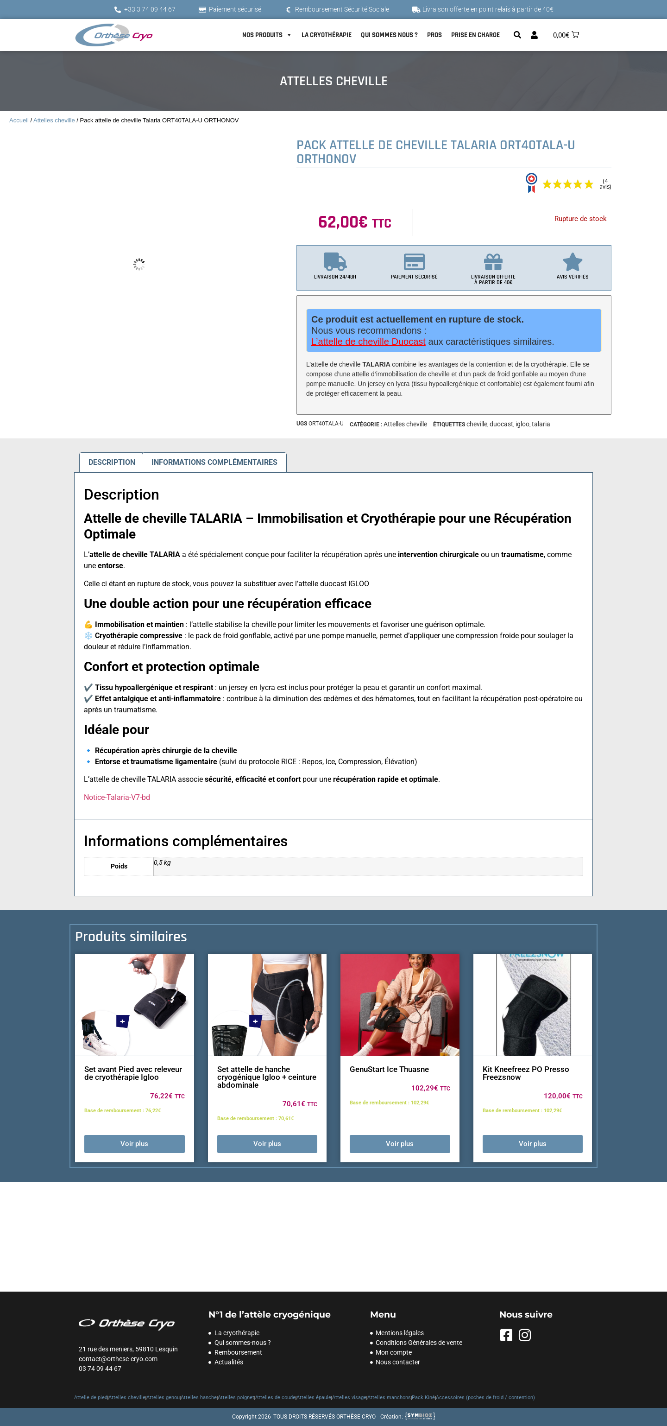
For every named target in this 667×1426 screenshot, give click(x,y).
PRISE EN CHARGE (475, 35)
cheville (476, 424)
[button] (517, 34)
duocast (501, 424)
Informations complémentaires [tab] (214, 462)
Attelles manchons (389, 1397)
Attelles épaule (313, 1397)
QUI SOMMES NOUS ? (389, 35)
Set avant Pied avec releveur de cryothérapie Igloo (133, 1073)
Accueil (19, 120)
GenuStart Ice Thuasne (389, 1069)
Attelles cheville (54, 120)
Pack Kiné (423, 1397)
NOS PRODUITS (267, 35)
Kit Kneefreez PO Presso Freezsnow (526, 1073)
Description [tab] (111, 462)
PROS (434, 35)
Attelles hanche (199, 1397)
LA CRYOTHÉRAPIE (327, 35)
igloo (522, 424)
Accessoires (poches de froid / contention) (485, 1397)
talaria (541, 424)
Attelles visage (349, 1397)
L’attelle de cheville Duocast (368, 341)
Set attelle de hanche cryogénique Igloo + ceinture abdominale (266, 1077)
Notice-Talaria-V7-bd (117, 797)
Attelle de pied (90, 1397)
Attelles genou (163, 1397)
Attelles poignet (236, 1397)
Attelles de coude (275, 1397)
